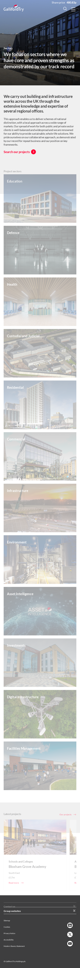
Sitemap (7, 920)
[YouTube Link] (70, 943)
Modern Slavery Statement (14, 946)
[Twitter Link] (70, 934)
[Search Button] (65, 9)
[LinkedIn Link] (70, 925)
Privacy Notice (9, 933)
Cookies (7, 927)
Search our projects (17, 152)
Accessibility (9, 940)
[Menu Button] (73, 9)
